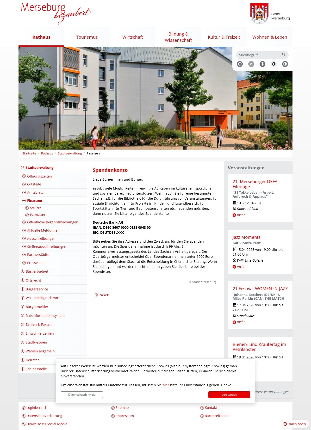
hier (166, 385)
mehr (241, 215)
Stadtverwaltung (70, 153)
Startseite (29, 153)
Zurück (101, 295)
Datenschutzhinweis (81, 395)
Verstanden (229, 395)
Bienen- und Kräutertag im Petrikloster (259, 346)
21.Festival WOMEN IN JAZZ (260, 288)
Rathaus (47, 153)
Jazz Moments (247, 237)
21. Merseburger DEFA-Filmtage (256, 183)
